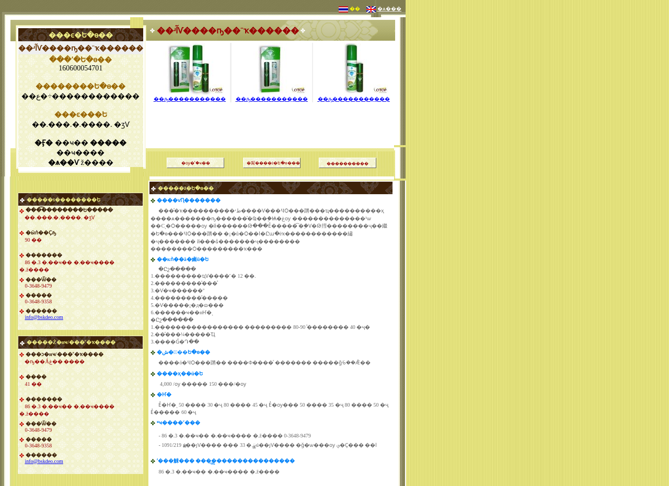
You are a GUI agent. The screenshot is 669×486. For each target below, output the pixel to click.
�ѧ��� (389, 8)
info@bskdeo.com (44, 317)
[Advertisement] (271, 112)
